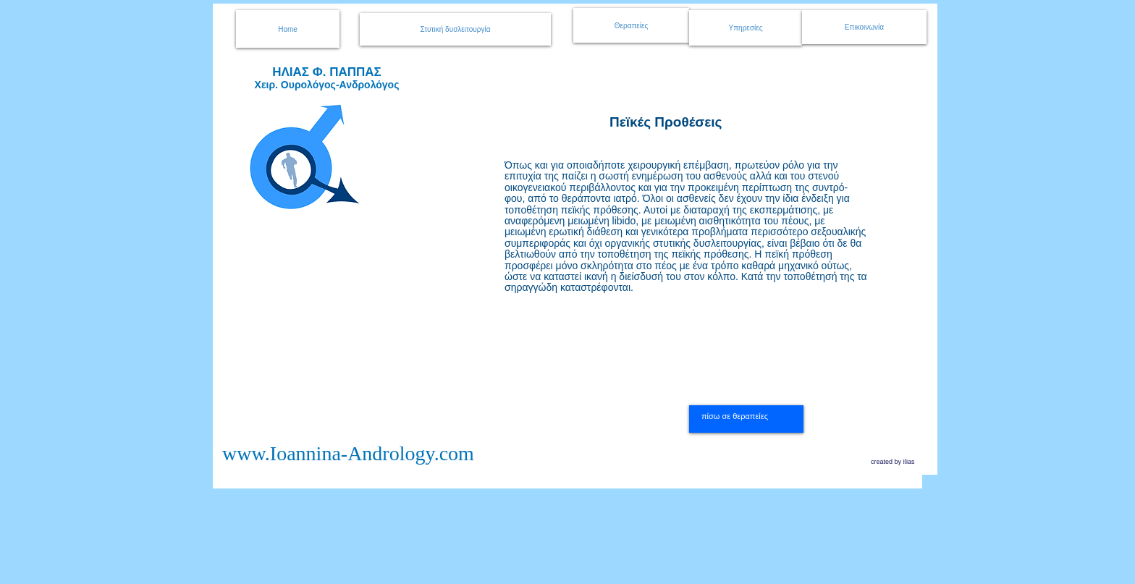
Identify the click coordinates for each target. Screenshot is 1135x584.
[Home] (287, 29)
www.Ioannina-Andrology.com (348, 453)
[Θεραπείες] (631, 25)
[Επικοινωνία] (864, 27)
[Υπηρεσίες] (745, 28)
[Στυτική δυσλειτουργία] (455, 29)
